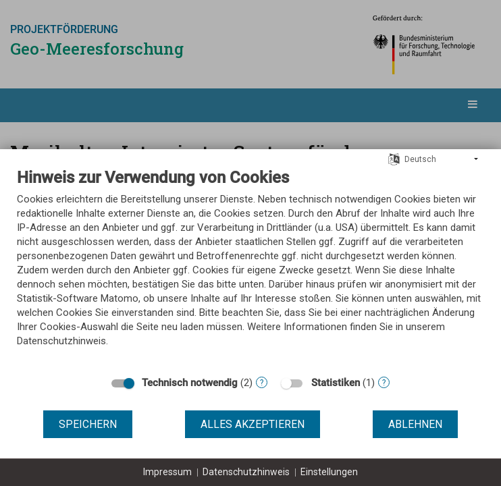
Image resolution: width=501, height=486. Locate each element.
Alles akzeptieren (253, 424)
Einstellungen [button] (329, 471)
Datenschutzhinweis (246, 471)
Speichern (88, 424)
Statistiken (335, 383)
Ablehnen (415, 424)
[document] (250, 267)
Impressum (167, 471)
